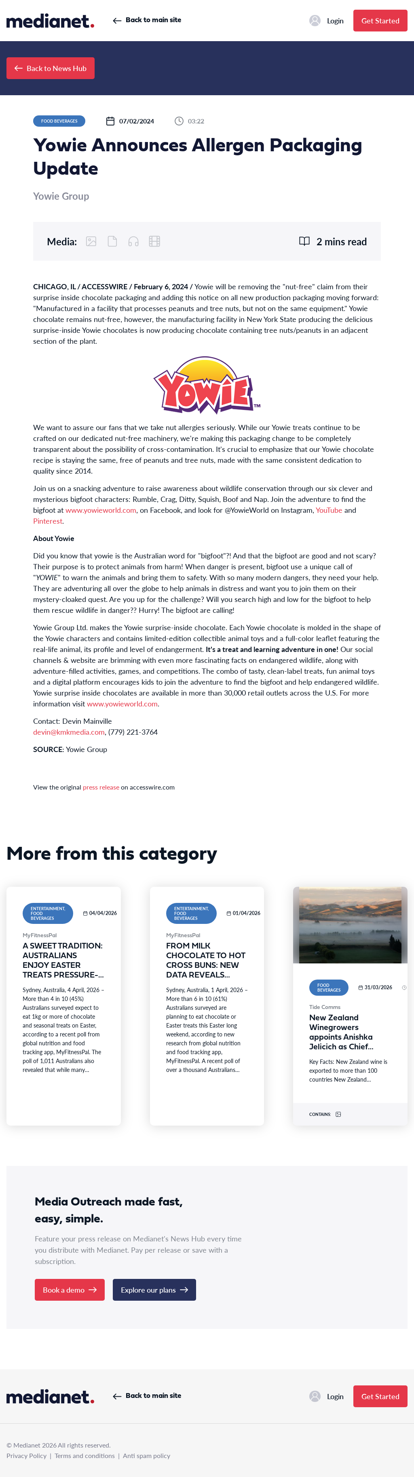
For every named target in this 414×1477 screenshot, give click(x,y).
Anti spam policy (146, 1455)
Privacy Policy (26, 1455)
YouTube (329, 510)
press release (101, 787)
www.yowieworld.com (100, 510)
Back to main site (147, 20)
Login (326, 20)
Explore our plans (154, 1290)
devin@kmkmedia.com (69, 732)
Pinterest (47, 521)
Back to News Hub (51, 68)
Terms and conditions (85, 1455)
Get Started (380, 20)
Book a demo (70, 1290)
